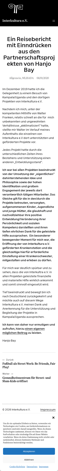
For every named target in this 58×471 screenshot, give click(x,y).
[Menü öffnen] (54, 21)
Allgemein (15, 78)
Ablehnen (29, 459)
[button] (53, 417)
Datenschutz (32, 467)
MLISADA (28, 78)
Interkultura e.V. (15, 20)
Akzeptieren (29, 451)
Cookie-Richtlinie (17, 467)
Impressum (43, 467)
